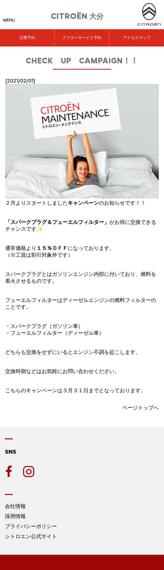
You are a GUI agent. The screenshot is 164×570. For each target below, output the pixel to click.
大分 (77, 16)
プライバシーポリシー (31, 526)
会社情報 (15, 506)
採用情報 (15, 516)
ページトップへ (140, 408)
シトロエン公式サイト (31, 536)
